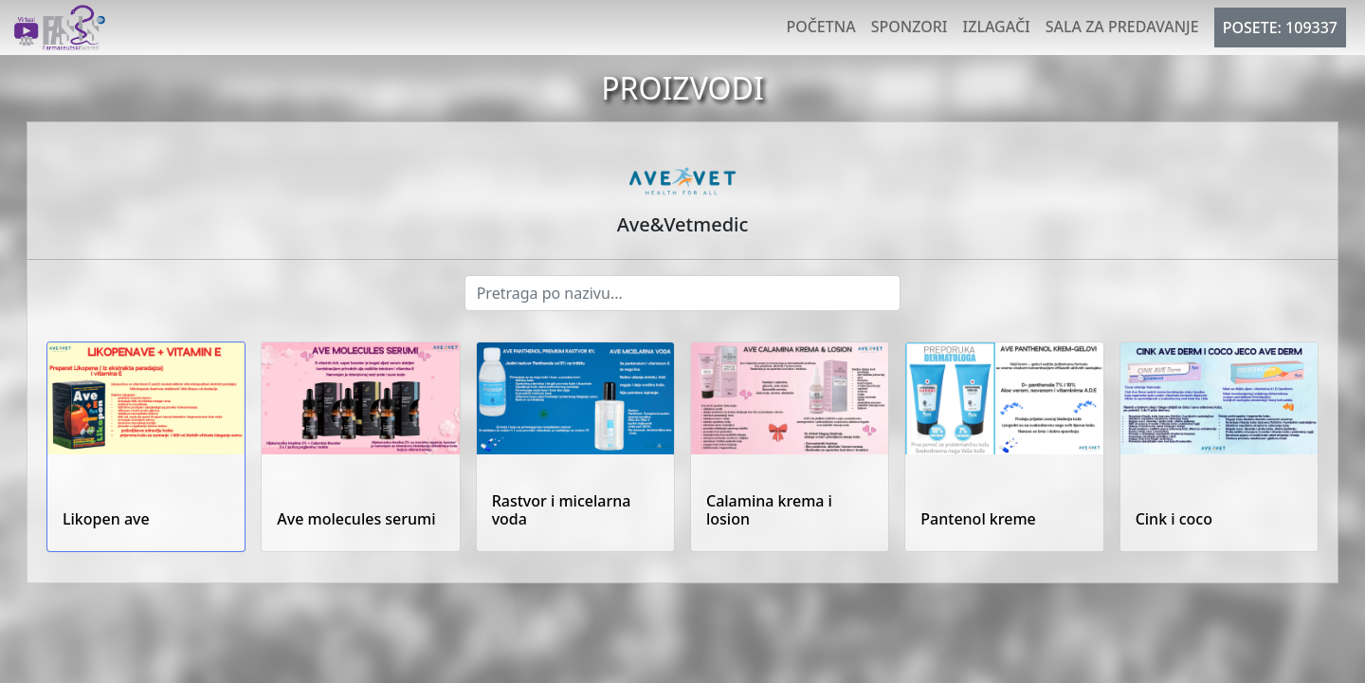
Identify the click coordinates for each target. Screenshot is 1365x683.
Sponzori (909, 26)
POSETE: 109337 (1280, 27)
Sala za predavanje (1122, 26)
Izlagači (996, 26)
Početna (820, 26)
